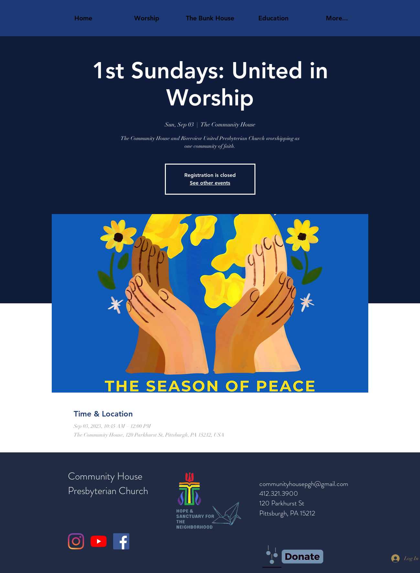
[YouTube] (99, 541)
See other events (210, 183)
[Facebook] (121, 541)
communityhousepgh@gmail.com (303, 484)
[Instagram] (76, 541)
